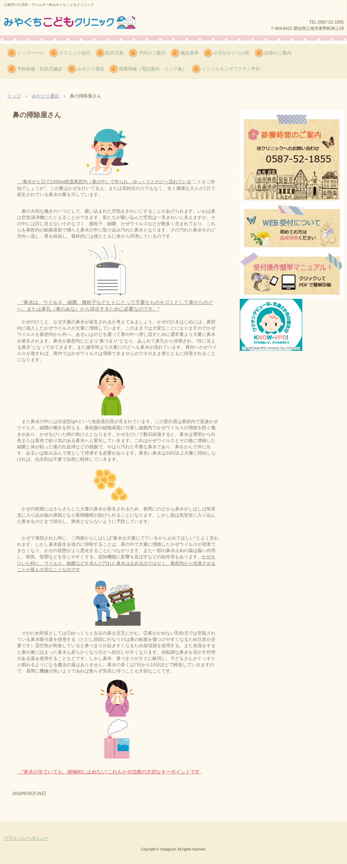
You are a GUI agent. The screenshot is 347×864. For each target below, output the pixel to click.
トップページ (30, 53)
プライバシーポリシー (26, 838)
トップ (14, 96)
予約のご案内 (152, 53)
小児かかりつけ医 (231, 53)
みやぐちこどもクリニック (70, 23)
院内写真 (114, 53)
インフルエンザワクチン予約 (231, 68)
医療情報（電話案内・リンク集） (153, 68)
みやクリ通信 (90, 68)
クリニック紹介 (75, 53)
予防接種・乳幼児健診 (39, 68)
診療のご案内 (277, 53)
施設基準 (189, 53)
